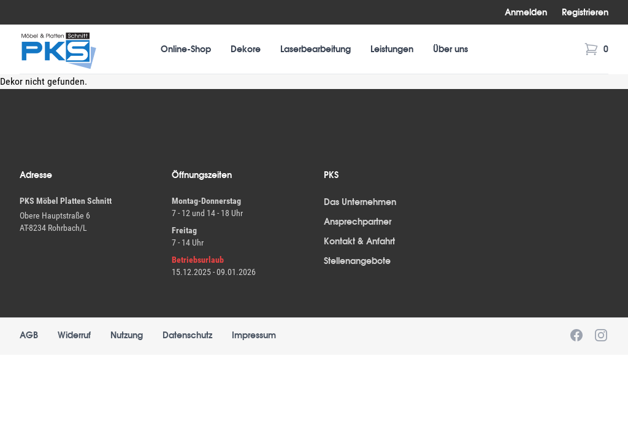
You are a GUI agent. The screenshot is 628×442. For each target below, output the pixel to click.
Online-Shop (186, 49)
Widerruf (74, 335)
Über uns (450, 49)
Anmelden (526, 12)
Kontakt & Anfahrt (359, 241)
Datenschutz (187, 335)
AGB (29, 335)
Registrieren (585, 12)
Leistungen (391, 49)
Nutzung (126, 335)
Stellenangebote (357, 260)
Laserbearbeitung (315, 49)
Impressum (254, 335)
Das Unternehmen (360, 201)
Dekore (246, 49)
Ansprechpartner (357, 221)
